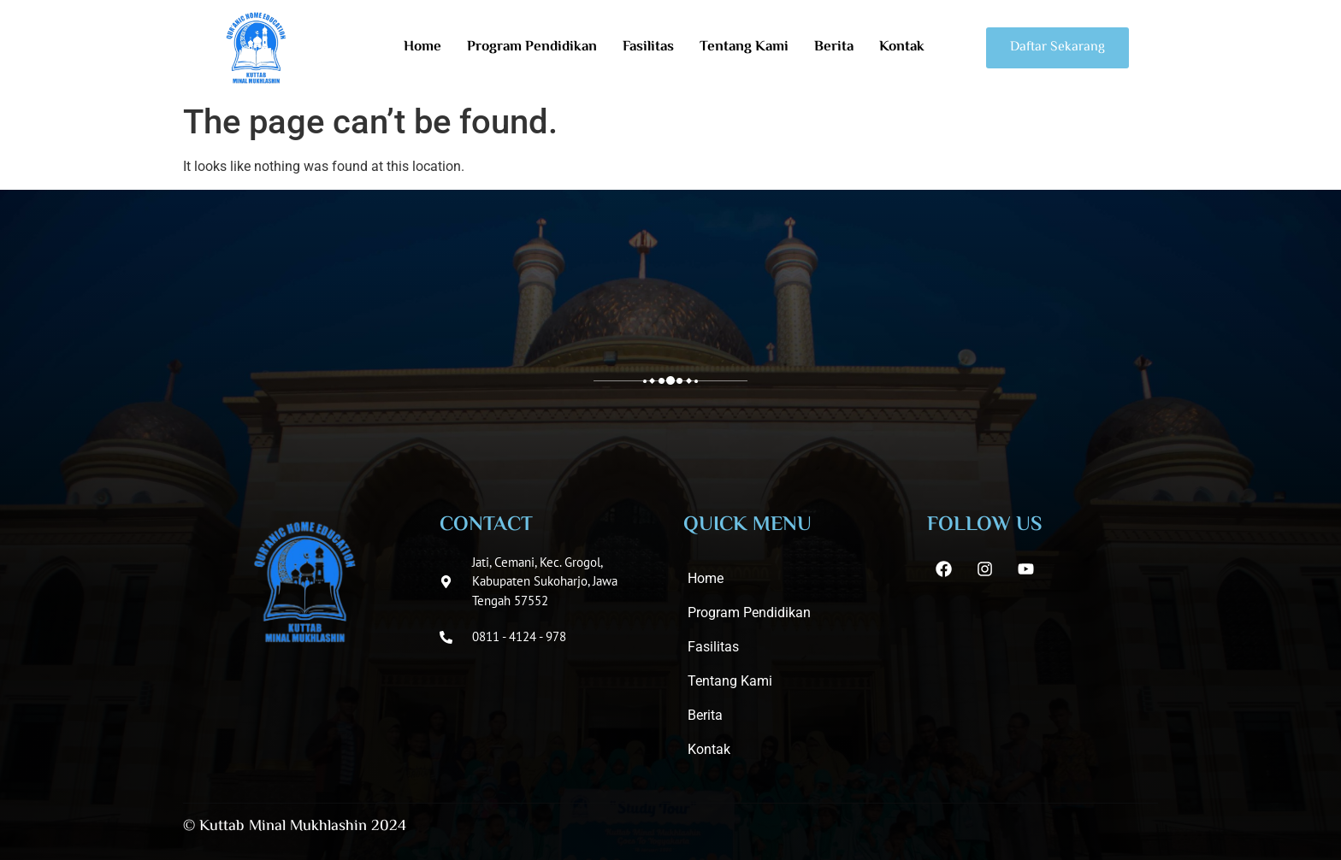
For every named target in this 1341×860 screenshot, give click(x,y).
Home (422, 47)
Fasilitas (648, 47)
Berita (834, 47)
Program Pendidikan (532, 47)
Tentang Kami (744, 47)
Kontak (902, 47)
